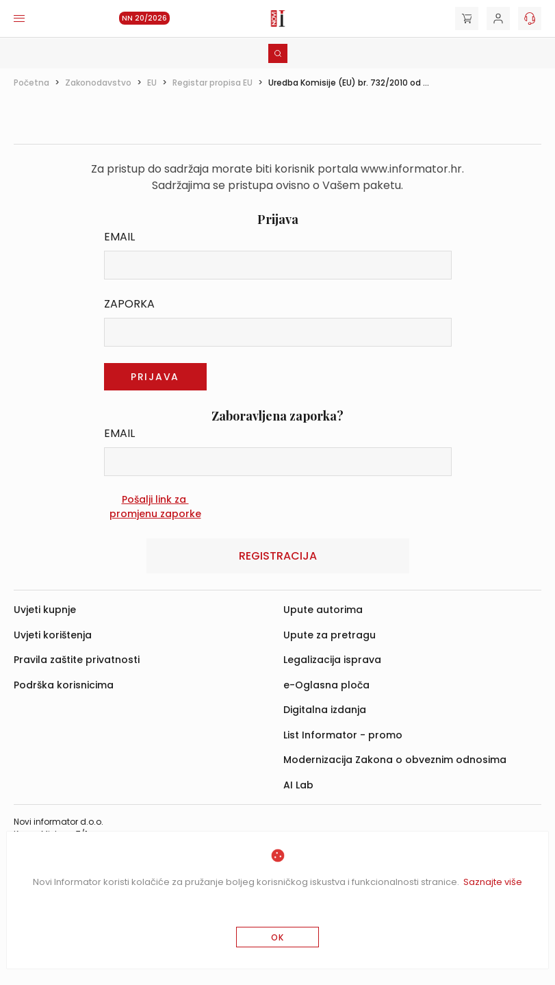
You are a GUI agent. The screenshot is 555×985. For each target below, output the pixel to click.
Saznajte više (492, 881)
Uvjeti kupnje (45, 609)
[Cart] (466, 18)
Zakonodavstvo (98, 82)
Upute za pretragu (329, 635)
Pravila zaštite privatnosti (77, 659)
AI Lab (298, 785)
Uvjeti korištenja (53, 635)
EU (152, 82)
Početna (31, 82)
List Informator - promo (342, 735)
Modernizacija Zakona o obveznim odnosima (394, 759)
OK (277, 937)
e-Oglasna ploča (326, 685)
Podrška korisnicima (64, 685)
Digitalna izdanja (324, 709)
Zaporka (129, 304)
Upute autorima (323, 609)
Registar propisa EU (212, 82)
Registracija (278, 556)
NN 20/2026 (144, 18)
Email (119, 237)
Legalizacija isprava (332, 659)
